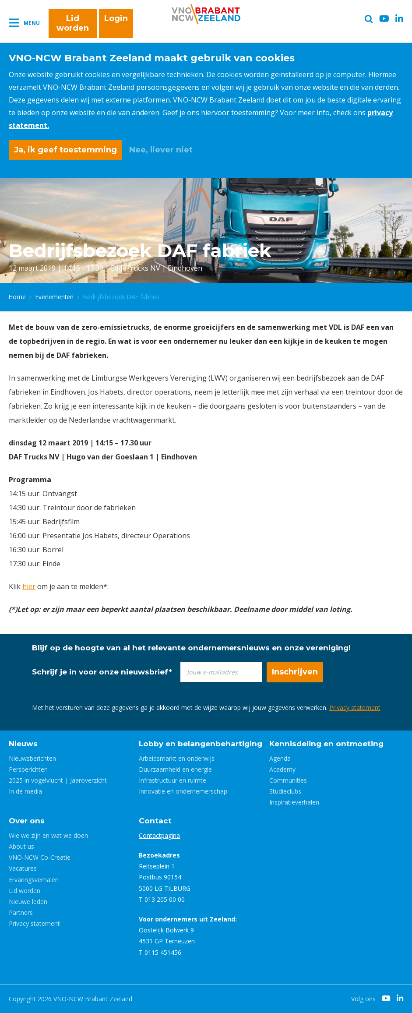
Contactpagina (159, 835)
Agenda (280, 758)
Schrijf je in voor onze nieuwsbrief (102, 671)
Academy (282, 769)
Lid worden (72, 23)
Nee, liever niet (161, 150)
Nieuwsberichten (32, 758)
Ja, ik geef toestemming (65, 150)
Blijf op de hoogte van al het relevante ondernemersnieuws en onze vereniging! (191, 647)
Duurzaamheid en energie (175, 769)
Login (116, 18)
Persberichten (28, 769)
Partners (21, 912)
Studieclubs (285, 791)
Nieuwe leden (28, 901)
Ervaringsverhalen (34, 879)
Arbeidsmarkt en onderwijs (177, 758)
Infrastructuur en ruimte (172, 780)
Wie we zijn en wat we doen (48, 835)
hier (28, 586)
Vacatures (23, 868)
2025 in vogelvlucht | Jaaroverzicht (58, 780)
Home (17, 297)
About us (21, 846)
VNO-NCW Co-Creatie (39, 857)
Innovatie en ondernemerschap (183, 791)
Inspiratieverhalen (294, 802)
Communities (288, 780)
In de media (25, 791)
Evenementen (54, 297)
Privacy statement (354, 707)
